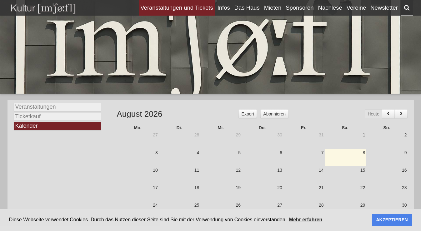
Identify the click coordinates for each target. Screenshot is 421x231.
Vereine (356, 7)
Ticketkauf (28, 116)
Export (248, 113)
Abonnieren (274, 113)
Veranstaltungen (35, 107)
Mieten (273, 7)
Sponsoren (299, 7)
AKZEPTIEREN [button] (392, 219)
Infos (224, 7)
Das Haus (247, 7)
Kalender (26, 126)
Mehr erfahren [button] (306, 219)
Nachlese (330, 7)
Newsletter (384, 7)
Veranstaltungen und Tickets (176, 7)
